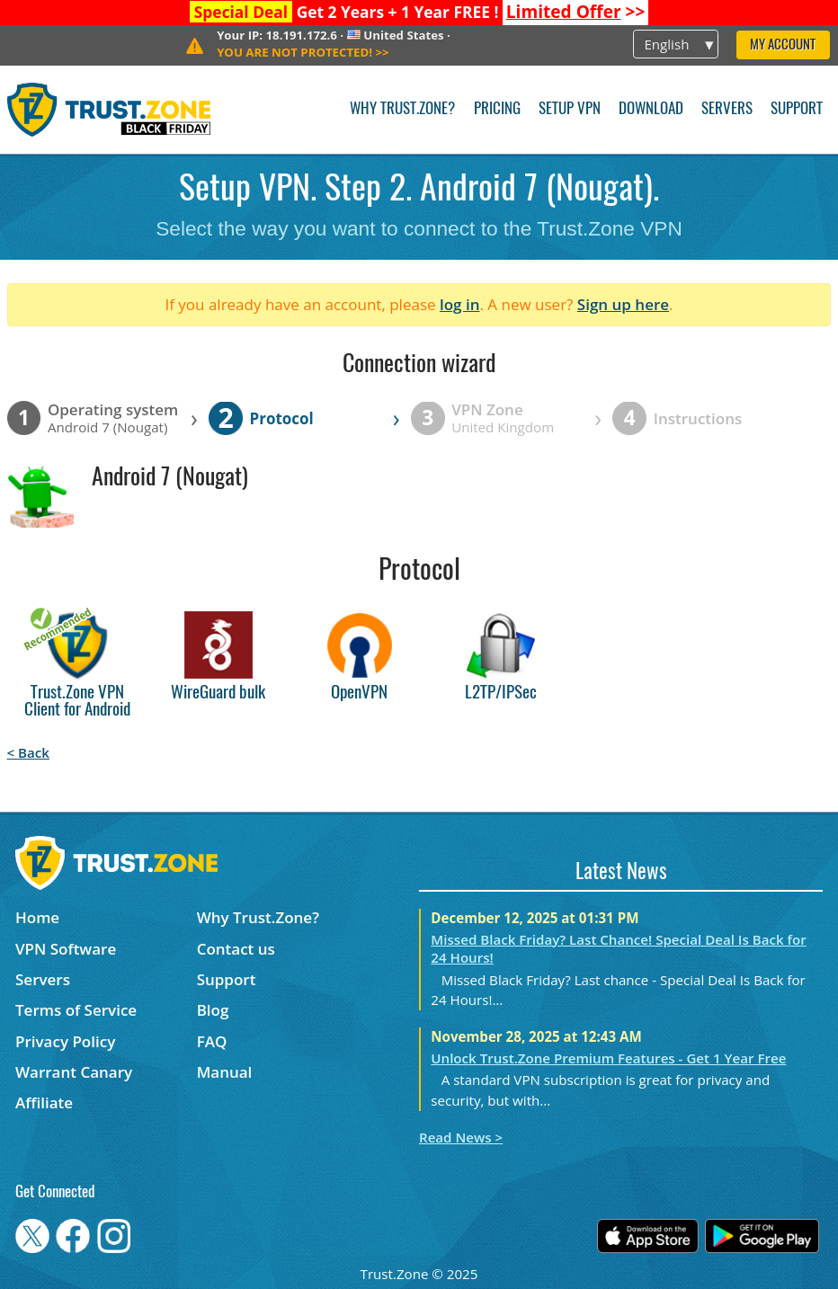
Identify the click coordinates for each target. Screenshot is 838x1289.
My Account (783, 45)
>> (576, 11)
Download (651, 109)
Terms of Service (76, 1010)
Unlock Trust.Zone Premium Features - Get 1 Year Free (608, 1058)
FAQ (212, 1041)
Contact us (236, 948)
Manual (225, 1072)
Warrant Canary (73, 1072)
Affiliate (44, 1102)
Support (797, 109)
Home (37, 917)
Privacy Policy (65, 1041)
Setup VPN (570, 109)
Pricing (497, 109)
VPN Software (65, 948)
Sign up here (623, 304)
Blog (213, 1010)
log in (460, 304)
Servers (727, 109)
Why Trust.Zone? (402, 109)
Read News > (461, 1137)
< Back (28, 752)
